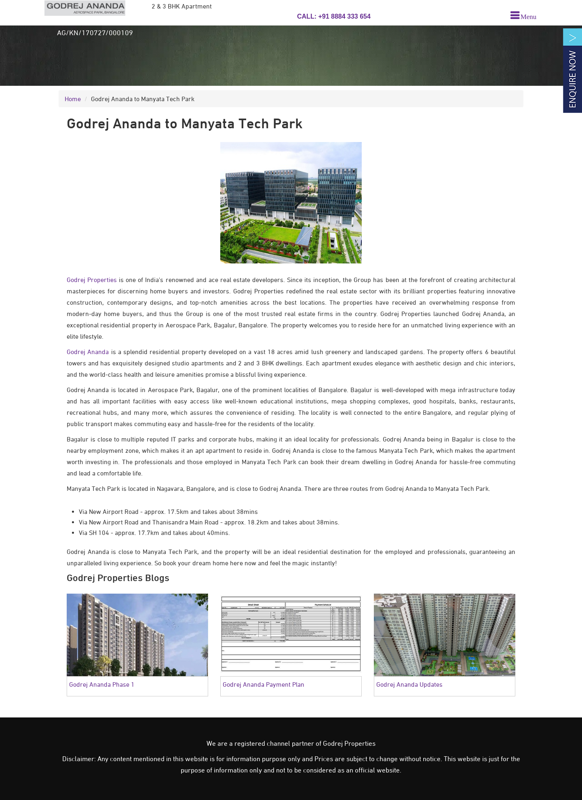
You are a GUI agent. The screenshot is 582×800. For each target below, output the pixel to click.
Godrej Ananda (88, 351)
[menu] (523, 16)
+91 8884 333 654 (343, 16)
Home (73, 98)
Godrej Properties (92, 279)
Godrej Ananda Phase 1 (102, 684)
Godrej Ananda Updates (409, 684)
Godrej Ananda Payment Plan (263, 684)
